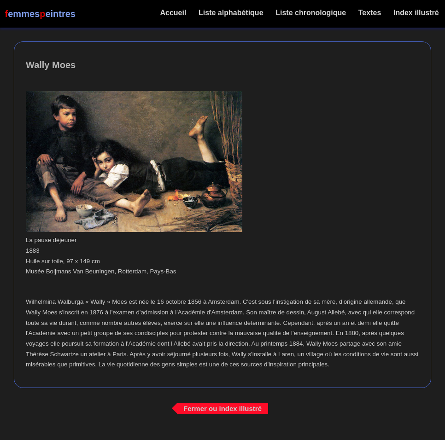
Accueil (173, 13)
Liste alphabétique (231, 13)
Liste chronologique (310, 13)
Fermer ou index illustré (222, 408)
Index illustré (416, 13)
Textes (369, 13)
